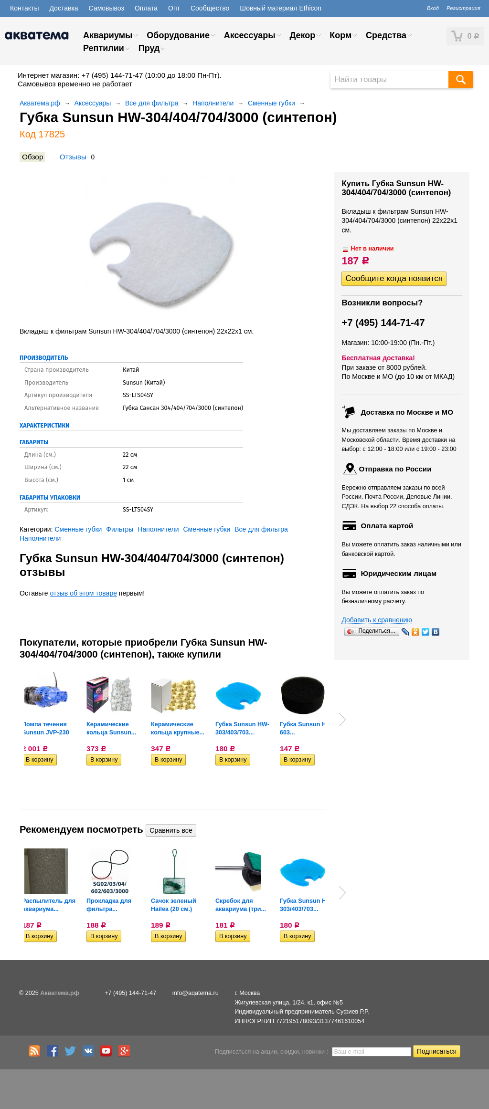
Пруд (149, 48)
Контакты (24, 8)
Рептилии (103, 48)
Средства (386, 35)
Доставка (63, 8)
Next (342, 719)
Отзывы (73, 157)
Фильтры (119, 529)
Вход (433, 8)
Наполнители (213, 103)
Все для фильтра (152, 103)
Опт (174, 8)
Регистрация (463, 8)
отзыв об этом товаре (83, 593)
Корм (340, 35)
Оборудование (178, 35)
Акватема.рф (40, 103)
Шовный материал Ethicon (280, 8)
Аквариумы (107, 35)
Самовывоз (106, 8)
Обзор (32, 157)
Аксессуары (250, 35)
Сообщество (210, 8)
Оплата (146, 8)
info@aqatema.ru (195, 993)
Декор (302, 35)
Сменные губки (271, 103)
